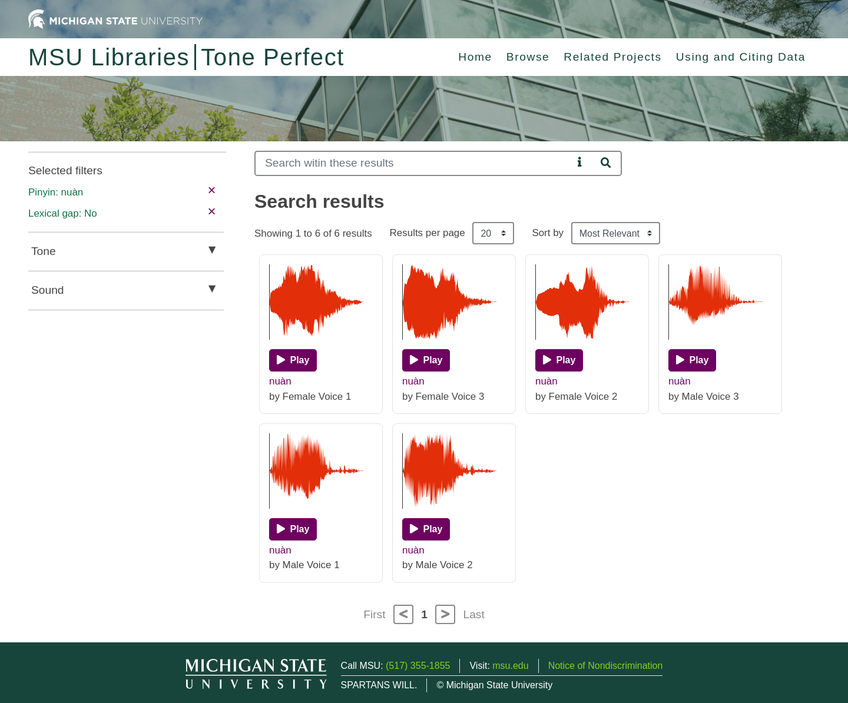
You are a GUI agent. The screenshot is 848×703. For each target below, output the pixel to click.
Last (474, 614)
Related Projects (612, 57)
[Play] (293, 360)
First (374, 614)
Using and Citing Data (741, 57)
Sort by (548, 232)
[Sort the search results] (615, 233)
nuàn (280, 381)
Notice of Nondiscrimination (605, 666)
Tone (43, 251)
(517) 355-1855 (418, 666)
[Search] (413, 163)
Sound (47, 290)
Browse (528, 57)
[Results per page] (493, 233)
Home (475, 57)
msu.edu (510, 666)
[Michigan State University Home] (115, 18)
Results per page (427, 232)
